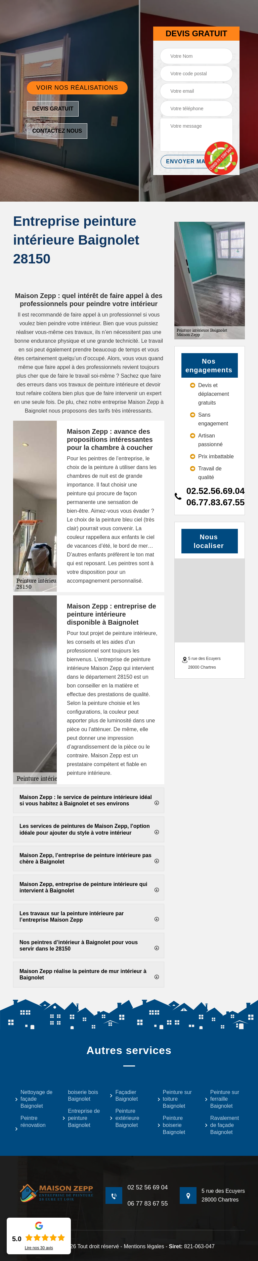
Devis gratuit (52, 109)
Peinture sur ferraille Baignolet (222, 1099)
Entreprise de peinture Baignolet (81, 1118)
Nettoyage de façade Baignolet (33, 1099)
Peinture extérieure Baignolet (124, 1118)
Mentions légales (144, 1246)
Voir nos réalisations (77, 87)
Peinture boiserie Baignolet (171, 1125)
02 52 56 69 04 (147, 1187)
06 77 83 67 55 (147, 1203)
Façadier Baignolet (124, 1095)
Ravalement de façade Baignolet (222, 1125)
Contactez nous (57, 131)
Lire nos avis (39, 1248)
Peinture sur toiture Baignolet (174, 1099)
